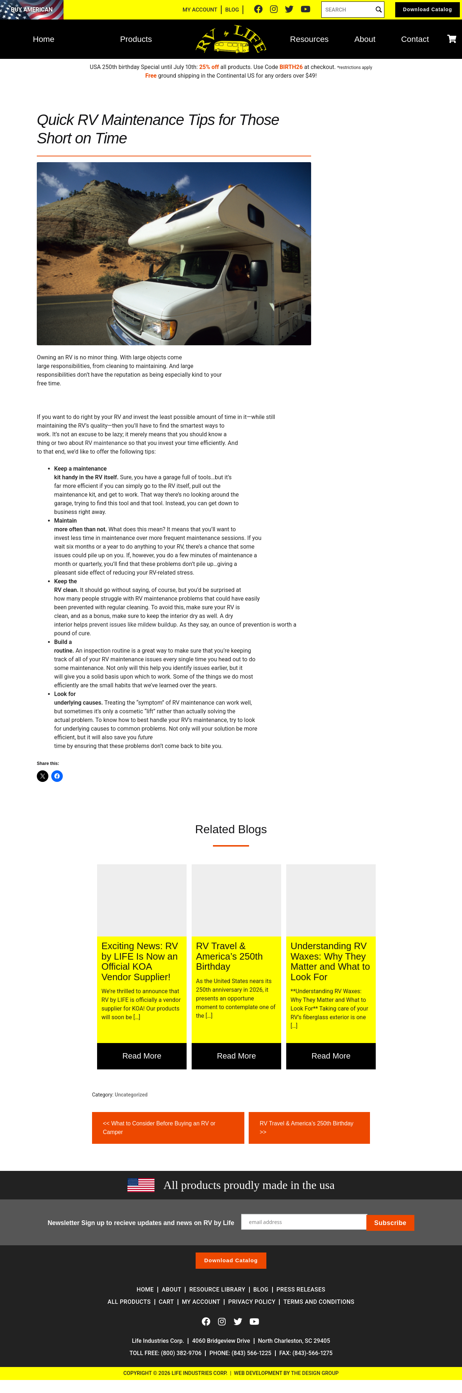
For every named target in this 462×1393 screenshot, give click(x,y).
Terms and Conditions (318, 1302)
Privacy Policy (251, 1302)
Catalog (423, 11)
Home (44, 41)
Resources (309, 41)
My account (201, 1302)
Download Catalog (231, 1260)
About (365, 41)
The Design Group (315, 1373)
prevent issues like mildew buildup (133, 624)
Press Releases (300, 1289)
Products (136, 41)
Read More (142, 1056)
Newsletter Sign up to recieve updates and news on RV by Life (141, 1222)
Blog (261, 1289)
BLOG (223, 11)
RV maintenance (106, 443)
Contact (415, 41)
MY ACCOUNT (190, 11)
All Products (129, 1302)
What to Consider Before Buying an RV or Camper (160, 1127)
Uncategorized (131, 1095)
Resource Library (217, 1289)
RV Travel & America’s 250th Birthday (308, 1127)
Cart (166, 1302)
